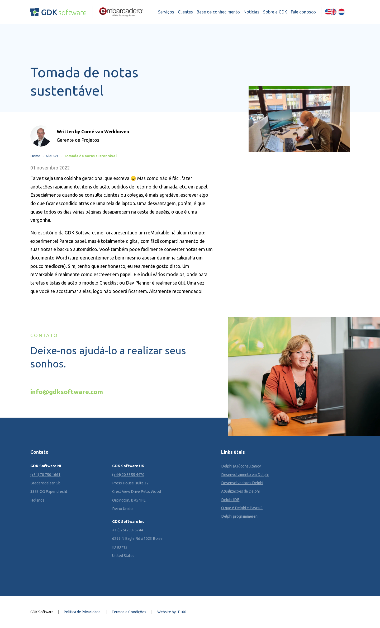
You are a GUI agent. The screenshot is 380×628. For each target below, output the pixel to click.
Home (35, 156)
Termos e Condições (129, 612)
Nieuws (52, 156)
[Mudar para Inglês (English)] (330, 12)
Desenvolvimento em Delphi (245, 475)
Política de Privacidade (82, 612)
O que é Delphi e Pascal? (242, 508)
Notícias (251, 12)
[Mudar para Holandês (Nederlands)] (341, 12)
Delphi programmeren (239, 516)
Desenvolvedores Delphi (242, 483)
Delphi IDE (230, 500)
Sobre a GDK (275, 12)
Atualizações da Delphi (240, 491)
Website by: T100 (171, 612)
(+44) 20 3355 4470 (128, 475)
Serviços (166, 12)
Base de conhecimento (218, 12)
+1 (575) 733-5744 (127, 530)
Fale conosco (303, 12)
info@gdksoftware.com (66, 391)
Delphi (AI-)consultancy (241, 466)
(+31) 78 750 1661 (45, 475)
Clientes (185, 12)
